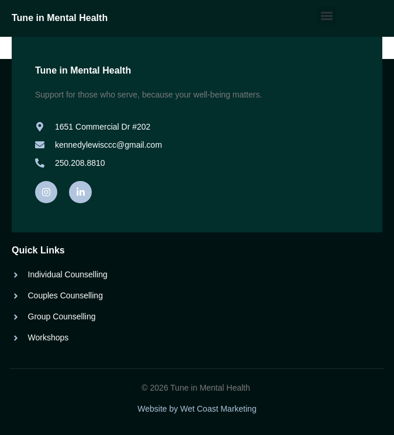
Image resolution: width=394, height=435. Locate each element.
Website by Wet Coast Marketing (196, 408)
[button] (326, 15)
